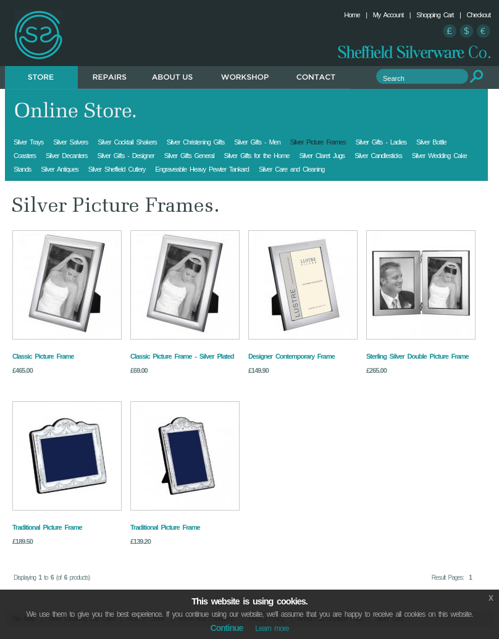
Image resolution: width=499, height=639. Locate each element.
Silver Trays (28, 142)
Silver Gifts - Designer (125, 155)
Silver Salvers (70, 142)
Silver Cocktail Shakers (127, 142)
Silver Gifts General (189, 155)
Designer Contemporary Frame (291, 356)
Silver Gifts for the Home (257, 155)
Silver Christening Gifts (195, 142)
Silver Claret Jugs (322, 155)
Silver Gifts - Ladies (380, 142)
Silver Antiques (59, 169)
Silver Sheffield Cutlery (117, 169)
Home (351, 15)
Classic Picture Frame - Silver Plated (182, 356)
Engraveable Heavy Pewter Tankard (202, 169)
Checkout (478, 15)
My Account (388, 15)
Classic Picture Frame (42, 356)
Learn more (271, 628)
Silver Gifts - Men (257, 142)
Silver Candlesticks (378, 155)
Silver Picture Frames (318, 142)
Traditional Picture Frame (47, 527)
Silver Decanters (66, 155)
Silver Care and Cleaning (292, 169)
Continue (227, 628)
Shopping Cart (434, 15)
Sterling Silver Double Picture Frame (417, 356)
